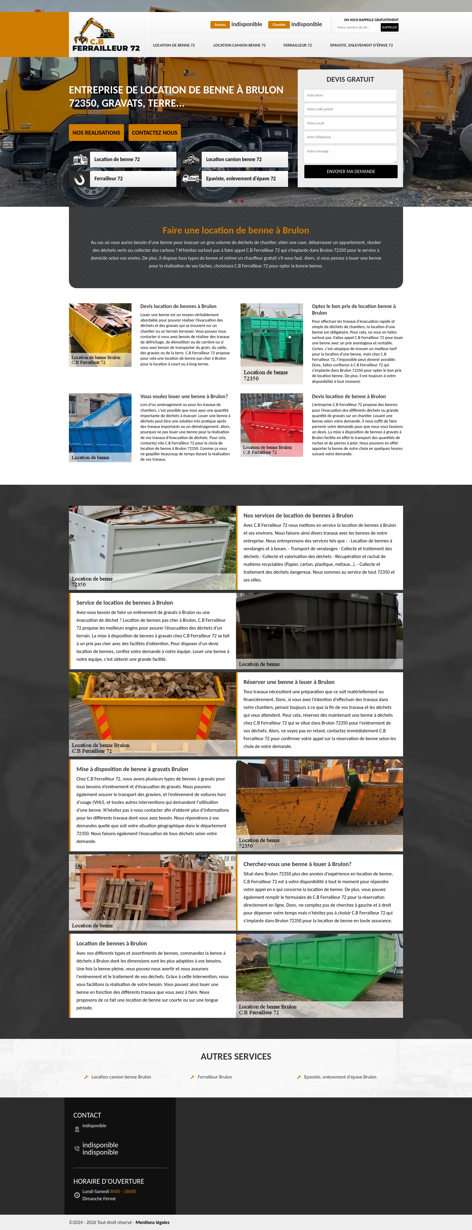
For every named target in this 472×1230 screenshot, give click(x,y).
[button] (230, 201)
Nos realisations (96, 132)
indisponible (236, 24)
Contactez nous (155, 132)
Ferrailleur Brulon (215, 1077)
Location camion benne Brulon (121, 1077)
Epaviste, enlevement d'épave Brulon (340, 1077)
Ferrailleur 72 (298, 45)
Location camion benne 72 (239, 45)
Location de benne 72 (174, 45)
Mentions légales (152, 1222)
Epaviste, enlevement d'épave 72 (361, 45)
